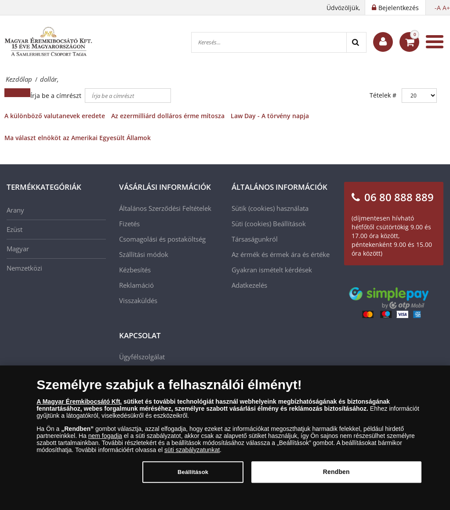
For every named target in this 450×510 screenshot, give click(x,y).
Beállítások (289, 223)
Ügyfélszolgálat (142, 356)
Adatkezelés (249, 285)
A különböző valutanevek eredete (54, 116)
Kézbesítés (135, 269)
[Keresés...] (269, 42)
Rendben (336, 477)
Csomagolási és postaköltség (162, 239)
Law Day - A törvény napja (270, 116)
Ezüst (14, 229)
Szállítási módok (143, 254)
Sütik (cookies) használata (270, 208)
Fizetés (129, 223)
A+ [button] (446, 8)
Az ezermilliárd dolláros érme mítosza (168, 116)
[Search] (356, 42)
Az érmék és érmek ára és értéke (281, 254)
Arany (15, 210)
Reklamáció (136, 285)
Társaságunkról (255, 239)
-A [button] (438, 8)
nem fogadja (105, 440)
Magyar (18, 248)
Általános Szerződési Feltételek (165, 208)
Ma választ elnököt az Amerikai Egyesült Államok (77, 138)
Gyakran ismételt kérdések (272, 269)
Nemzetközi (24, 268)
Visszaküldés (138, 300)
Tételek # (383, 95)
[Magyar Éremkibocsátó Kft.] (48, 41)
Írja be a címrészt (56, 95)
